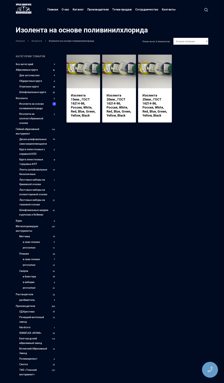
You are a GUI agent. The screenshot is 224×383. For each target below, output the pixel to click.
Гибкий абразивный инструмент (27, 131)
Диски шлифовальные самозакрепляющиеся (33, 141)
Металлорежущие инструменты (27, 228)
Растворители (24, 294)
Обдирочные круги (30, 81)
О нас (66, 9)
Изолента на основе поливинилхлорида (31, 106)
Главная (53, 9)
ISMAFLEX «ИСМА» (30, 333)
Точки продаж (122, 9)
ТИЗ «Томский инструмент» (28, 372)
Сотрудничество (147, 9)
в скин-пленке (31, 242)
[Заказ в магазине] (190, 41)
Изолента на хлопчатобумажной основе (31, 118)
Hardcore (24, 327)
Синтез (23, 364)
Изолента (36, 41)
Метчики (24, 236)
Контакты (169, 9)
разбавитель (27, 300)
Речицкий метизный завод (31, 319)
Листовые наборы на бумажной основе (32, 182)
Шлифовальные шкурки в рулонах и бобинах (33, 212)
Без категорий (24, 64)
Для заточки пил (29, 75)
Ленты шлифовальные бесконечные (33, 172)
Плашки (24, 253)
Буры (19, 220)
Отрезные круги (29, 86)
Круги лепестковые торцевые (31, 161)
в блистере (29, 276)
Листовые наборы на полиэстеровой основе (33, 192)
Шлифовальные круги (32, 92)
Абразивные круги (27, 69)
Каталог (78, 9)
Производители (98, 9)
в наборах (28, 282)
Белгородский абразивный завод (30, 340)
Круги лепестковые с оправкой (32, 151)
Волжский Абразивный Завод (33, 351)
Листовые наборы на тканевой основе (32, 202)
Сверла (23, 271)
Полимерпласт (28, 358)
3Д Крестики (26, 311)
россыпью (29, 247)
